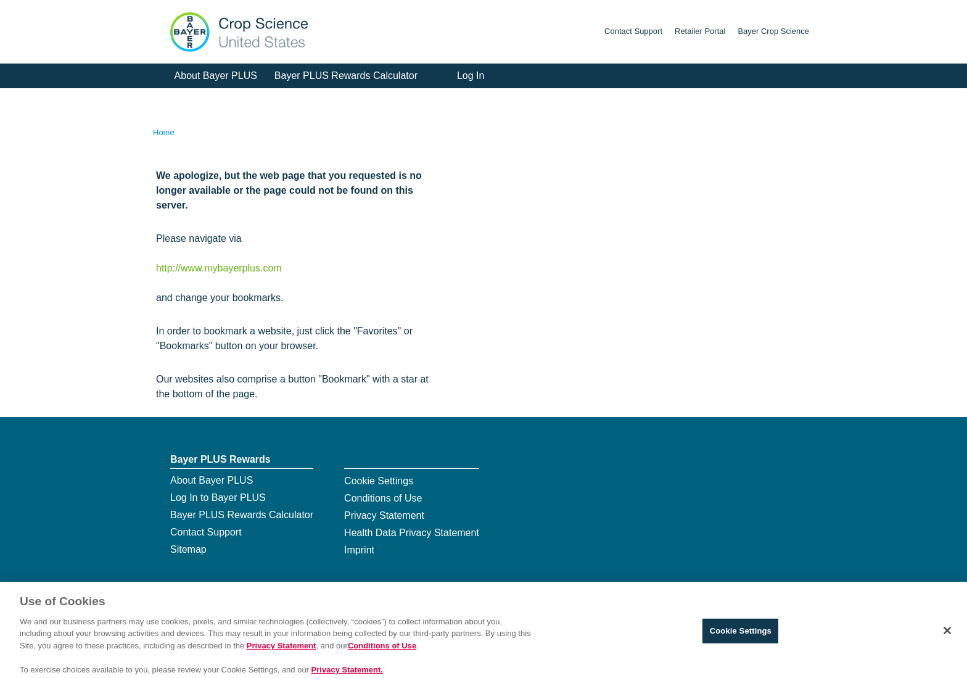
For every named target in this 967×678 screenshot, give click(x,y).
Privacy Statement (384, 515)
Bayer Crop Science (773, 31)
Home (164, 132)
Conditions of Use (383, 498)
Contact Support (633, 31)
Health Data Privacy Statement (411, 532)
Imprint (359, 550)
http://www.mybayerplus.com (219, 268)
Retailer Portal (700, 31)
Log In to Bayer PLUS (218, 497)
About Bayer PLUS (216, 75)
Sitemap (188, 549)
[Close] (947, 635)
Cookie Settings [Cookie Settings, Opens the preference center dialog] (741, 635)
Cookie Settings (378, 481)
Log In (470, 75)
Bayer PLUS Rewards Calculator (346, 75)
